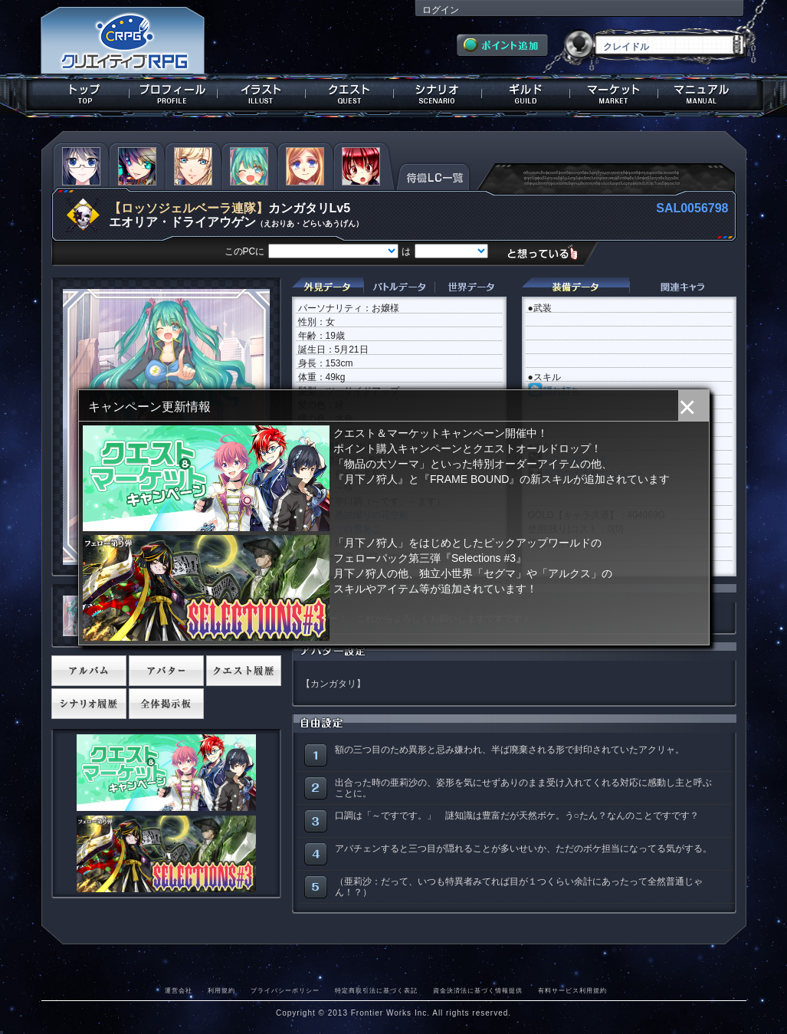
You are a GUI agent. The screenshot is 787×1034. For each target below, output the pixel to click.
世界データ (470, 287)
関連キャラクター (682, 287)
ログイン (440, 10)
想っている (548, 252)
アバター (166, 670)
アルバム (88, 670)
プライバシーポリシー (285, 990)
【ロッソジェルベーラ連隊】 (188, 208)
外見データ (327, 287)
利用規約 (221, 990)
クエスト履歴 (243, 670)
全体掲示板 (166, 703)
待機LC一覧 (433, 175)
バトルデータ (398, 287)
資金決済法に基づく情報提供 (478, 990)
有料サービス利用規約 (572, 990)
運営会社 (178, 990)
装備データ (575, 287)
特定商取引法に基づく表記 (376, 990)
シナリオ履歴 (88, 703)
